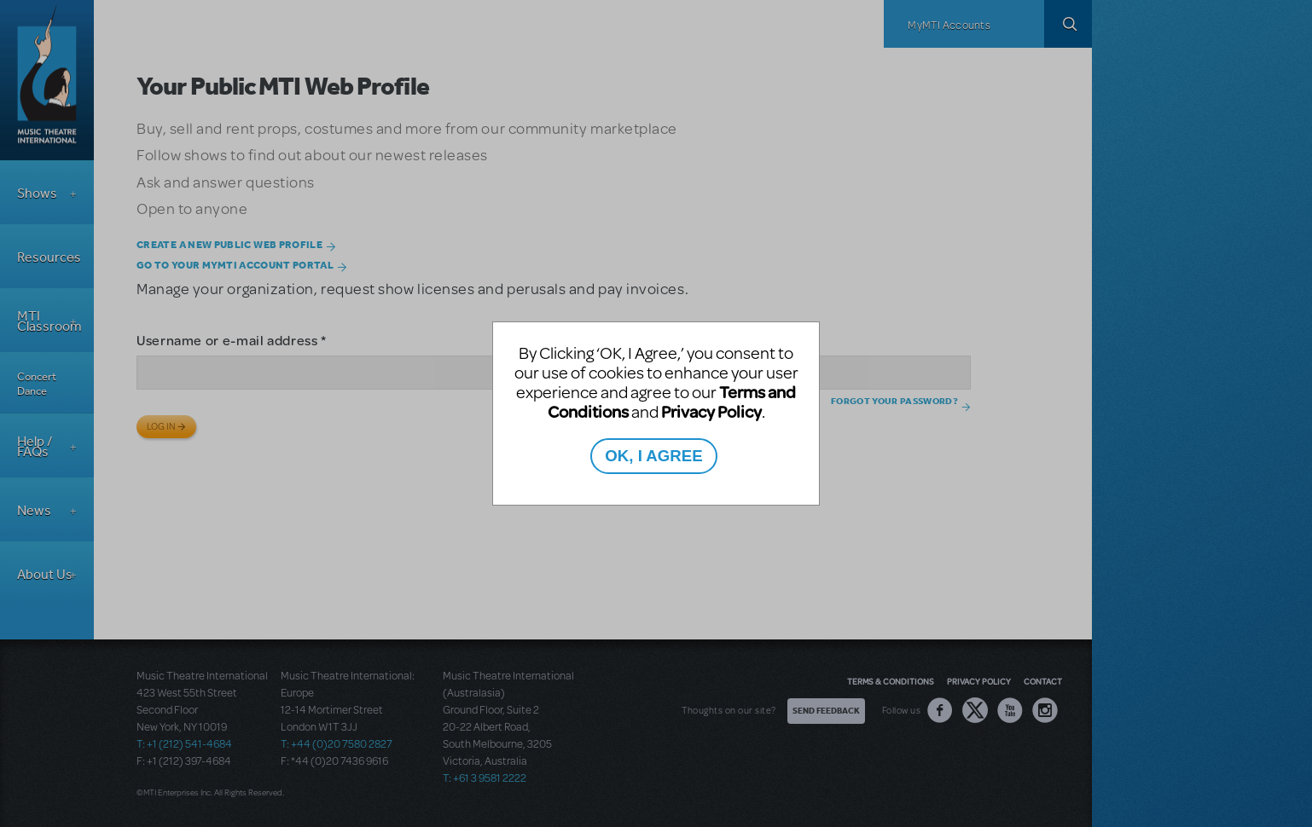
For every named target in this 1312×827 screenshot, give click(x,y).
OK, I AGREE (653, 456)
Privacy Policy (711, 411)
